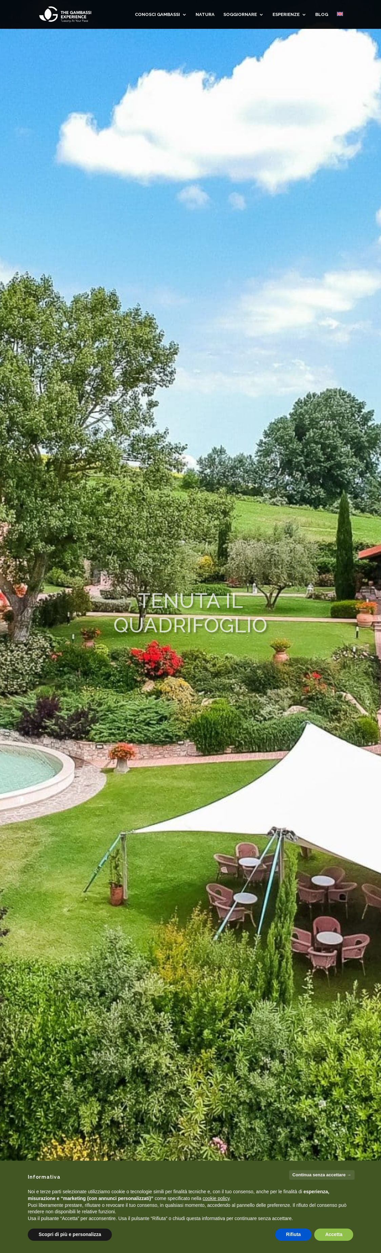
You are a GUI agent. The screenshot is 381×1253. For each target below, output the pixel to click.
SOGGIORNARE (240, 14)
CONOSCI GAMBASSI (157, 14)
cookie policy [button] (216, 1198)
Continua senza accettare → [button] (322, 1174)
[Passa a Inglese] (340, 20)
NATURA (205, 14)
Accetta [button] (333, 1234)
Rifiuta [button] (293, 1234)
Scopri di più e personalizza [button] (70, 1234)
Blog (321, 14)
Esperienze (286, 14)
